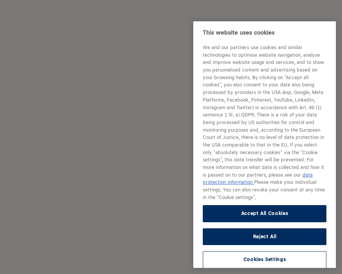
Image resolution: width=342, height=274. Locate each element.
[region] (264, 144)
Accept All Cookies (264, 213)
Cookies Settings (264, 259)
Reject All (265, 236)
